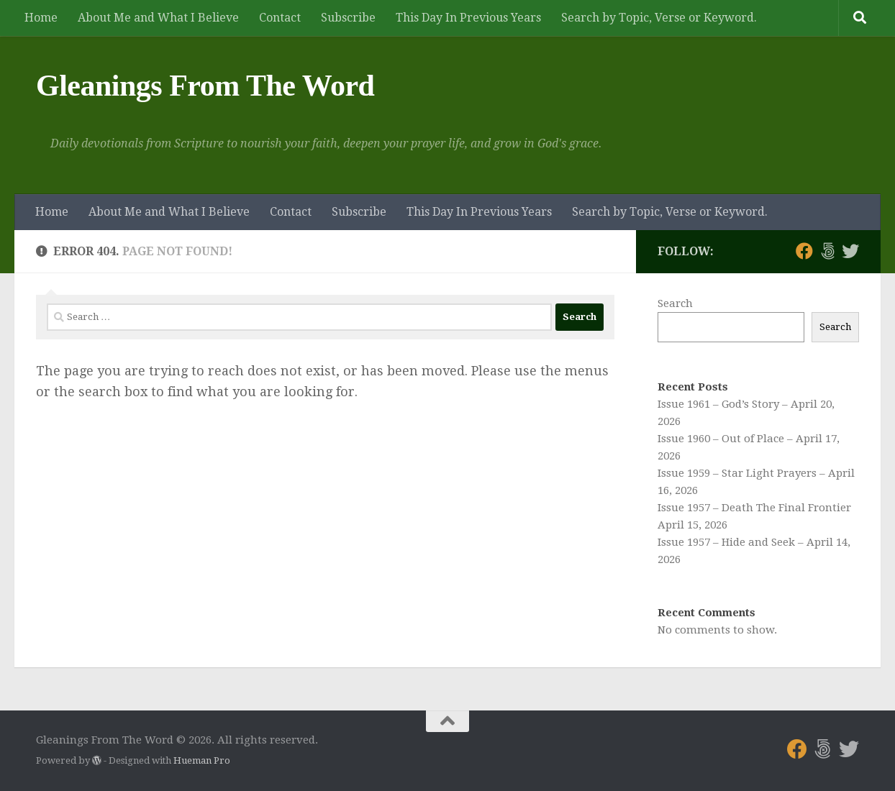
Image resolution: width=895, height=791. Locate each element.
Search (675, 303)
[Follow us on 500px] (827, 251)
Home (41, 17)
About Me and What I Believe (158, 17)
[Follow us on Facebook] (804, 251)
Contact (280, 17)
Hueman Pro (201, 760)
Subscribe (348, 17)
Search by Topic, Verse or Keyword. (659, 17)
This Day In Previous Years (468, 17)
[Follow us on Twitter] (850, 251)
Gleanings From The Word (205, 85)
